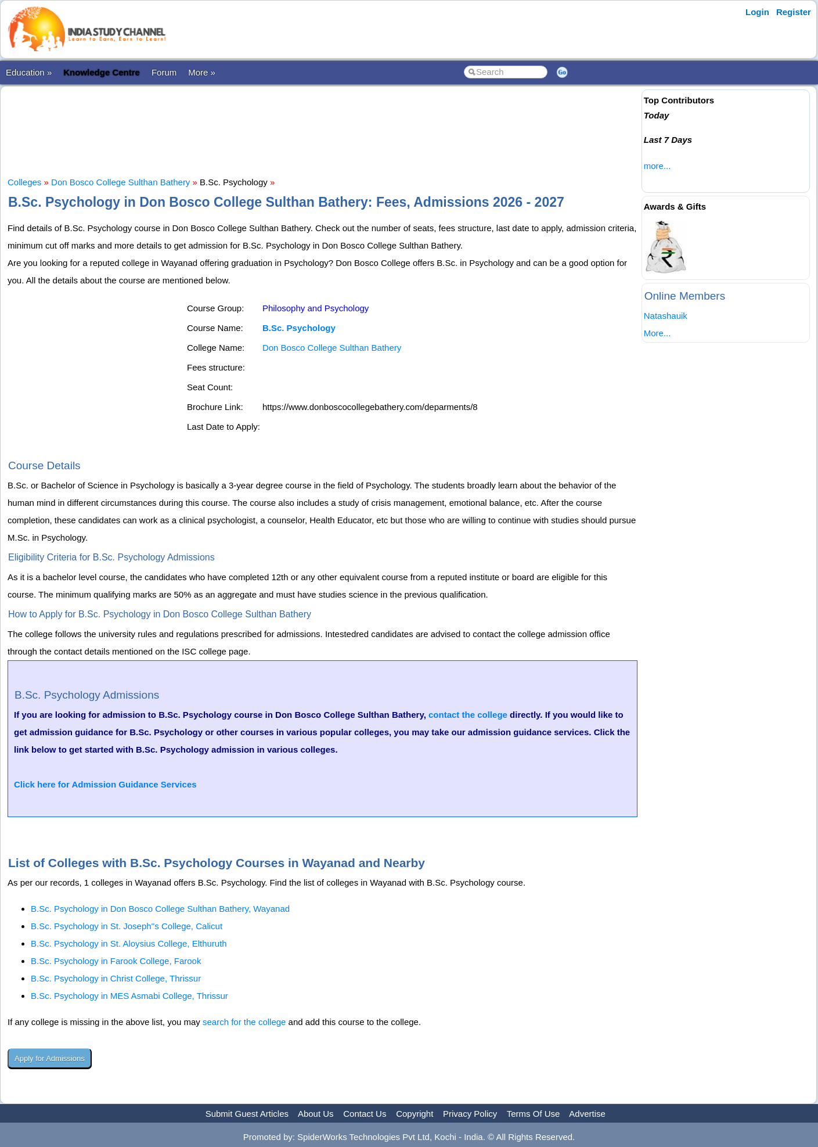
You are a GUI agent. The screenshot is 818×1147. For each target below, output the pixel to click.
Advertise (587, 1114)
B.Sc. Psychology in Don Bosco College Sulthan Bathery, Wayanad (160, 909)
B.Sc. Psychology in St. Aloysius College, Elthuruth (129, 943)
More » (201, 72)
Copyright (414, 1114)
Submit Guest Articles (247, 1114)
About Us (316, 1114)
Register (793, 12)
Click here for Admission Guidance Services (105, 784)
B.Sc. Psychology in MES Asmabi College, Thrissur (129, 996)
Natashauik (665, 316)
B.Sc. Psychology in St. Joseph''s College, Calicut (126, 926)
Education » (29, 72)
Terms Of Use (533, 1114)
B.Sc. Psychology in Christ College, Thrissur (116, 978)
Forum (164, 72)
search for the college (244, 1022)
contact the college (467, 715)
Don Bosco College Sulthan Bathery (120, 182)
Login (757, 12)
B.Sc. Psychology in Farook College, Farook (116, 961)
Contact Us (364, 1114)
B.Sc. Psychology (299, 328)
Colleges (24, 182)
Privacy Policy (470, 1114)
